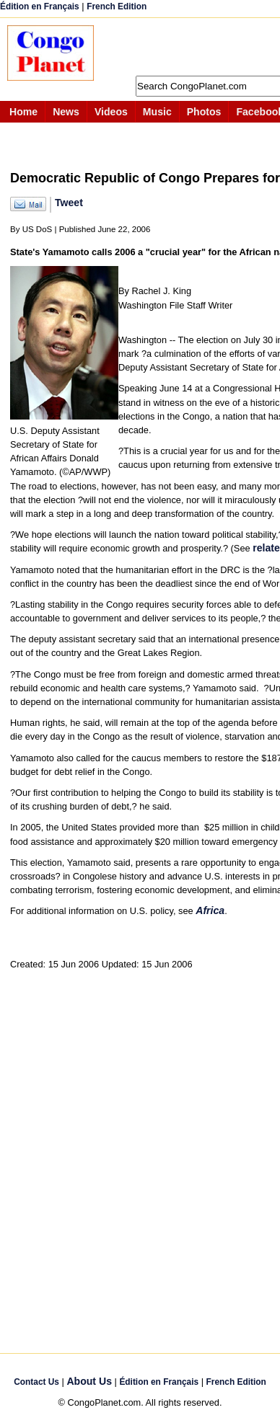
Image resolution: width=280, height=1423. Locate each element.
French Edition (116, 6)
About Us (89, 1381)
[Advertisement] (194, 46)
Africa (210, 910)
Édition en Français (39, 6)
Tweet (69, 202)
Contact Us (36, 1382)
